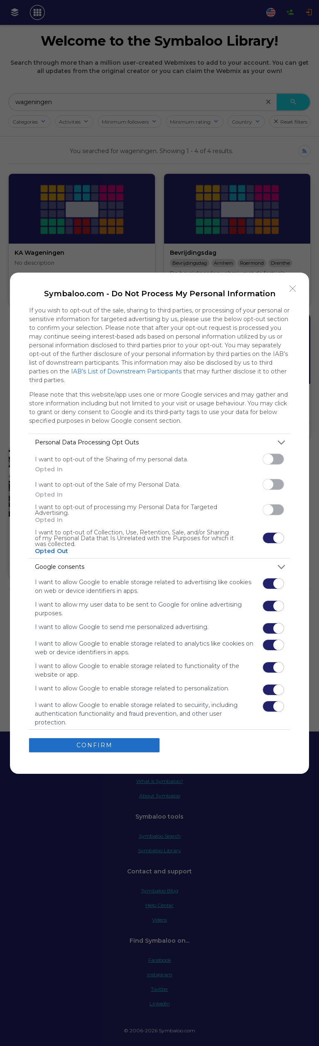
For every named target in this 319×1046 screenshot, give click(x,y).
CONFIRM (94, 745)
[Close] (293, 289)
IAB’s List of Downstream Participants (126, 371)
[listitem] (159, 442)
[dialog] (159, 523)
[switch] (273, 459)
